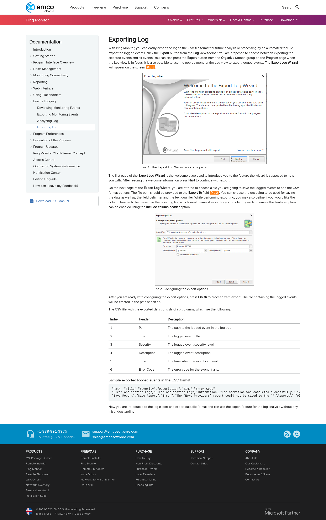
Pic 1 (150, 67)
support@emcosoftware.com (115, 431)
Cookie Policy (82, 513)
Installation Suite (36, 496)
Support (141, 7)
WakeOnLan (33, 479)
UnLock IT (87, 485)
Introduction (42, 49)
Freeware (98, 7)
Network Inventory (37, 485)
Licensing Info (144, 485)
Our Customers (255, 463)
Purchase (120, 7)
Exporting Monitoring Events (57, 114)
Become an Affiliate (257, 474)
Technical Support (201, 458)
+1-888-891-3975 (52, 431)
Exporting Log (47, 127)
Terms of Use (43, 513)
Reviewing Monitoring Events (58, 107)
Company (162, 7)
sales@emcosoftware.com (113, 436)
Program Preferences (48, 133)
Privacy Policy (63, 513)
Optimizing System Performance (56, 166)
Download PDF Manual (52, 201)
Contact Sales (199, 463)
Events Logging (44, 101)
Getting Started (44, 55)
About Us (251, 458)
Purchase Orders (147, 469)
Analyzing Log (47, 120)
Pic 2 (214, 193)
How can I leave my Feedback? (55, 185)
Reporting (40, 81)
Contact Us (252, 479)
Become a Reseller (257, 469)
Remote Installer (36, 463)
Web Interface (43, 88)
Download (287, 19)
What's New (216, 19)
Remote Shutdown (37, 474)
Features (193, 19)
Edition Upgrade (45, 179)
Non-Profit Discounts (149, 463)
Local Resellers (145, 474)
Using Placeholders (47, 94)
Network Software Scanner (98, 479)
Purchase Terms (146, 479)
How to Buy (143, 458)
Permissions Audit (37, 490)
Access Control (44, 159)
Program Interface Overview (53, 62)
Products (77, 7)
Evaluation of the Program (52, 140)
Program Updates (45, 146)
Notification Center (47, 172)
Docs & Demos (240, 19)
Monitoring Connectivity (50, 75)
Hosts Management (47, 68)
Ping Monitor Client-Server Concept (59, 153)
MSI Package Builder (39, 458)
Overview (175, 19)
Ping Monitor (37, 20)
